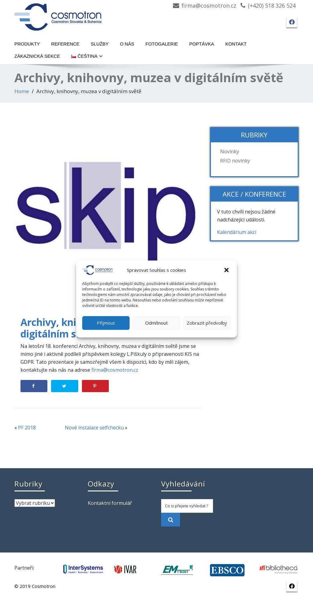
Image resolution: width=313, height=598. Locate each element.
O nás (127, 43)
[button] (227, 270)
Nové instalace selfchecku (94, 427)
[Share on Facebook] (33, 386)
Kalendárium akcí (236, 232)
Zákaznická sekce (37, 56)
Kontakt (236, 43)
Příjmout (106, 323)
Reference (65, 43)
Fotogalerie (161, 43)
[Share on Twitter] (64, 386)
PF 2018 (27, 427)
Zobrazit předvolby (207, 323)
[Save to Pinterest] (95, 386)
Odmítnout (156, 323)
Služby (100, 43)
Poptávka (201, 43)
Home (21, 91)
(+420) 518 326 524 (272, 5)
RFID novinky (235, 161)
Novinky (229, 151)
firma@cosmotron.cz (209, 5)
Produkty (27, 43)
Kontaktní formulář (110, 503)
